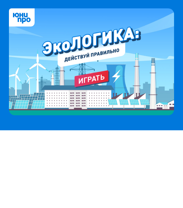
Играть (92, 79)
